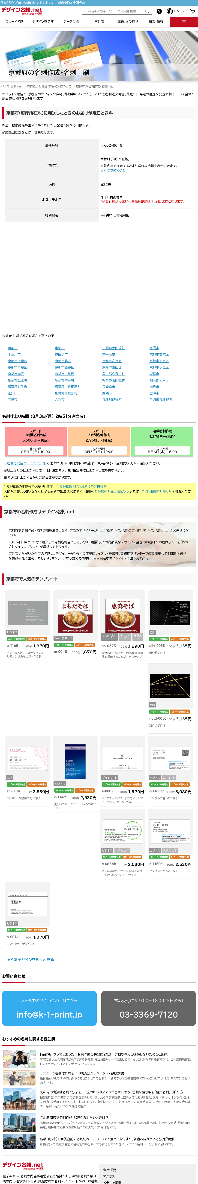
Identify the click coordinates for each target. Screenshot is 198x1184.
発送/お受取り (127, 21)
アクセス (109, 1176)
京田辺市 (61, 354)
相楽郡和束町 (159, 380)
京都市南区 (16, 373)
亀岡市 (154, 348)
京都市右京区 (159, 354)
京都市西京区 (64, 367)
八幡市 (60, 399)
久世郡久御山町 (113, 373)
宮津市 (154, 393)
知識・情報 (156, 21)
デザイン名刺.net (11, 86)
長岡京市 (108, 386)
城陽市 (154, 373)
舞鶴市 (107, 393)
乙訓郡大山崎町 (113, 348)
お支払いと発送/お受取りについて (49, 86)
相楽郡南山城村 (113, 380)
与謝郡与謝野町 (161, 399)
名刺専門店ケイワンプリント (26, 463)
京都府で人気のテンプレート (32, 579)
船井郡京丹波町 (66, 393)
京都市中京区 (17, 367)
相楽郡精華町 (64, 380)
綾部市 (13, 348)
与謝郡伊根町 (112, 399)
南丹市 (154, 386)
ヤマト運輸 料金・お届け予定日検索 (82, 486)
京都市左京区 (112, 361)
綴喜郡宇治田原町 (68, 386)
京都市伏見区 (159, 367)
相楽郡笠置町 (17, 380)
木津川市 (14, 354)
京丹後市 (108, 354)
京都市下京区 (159, 361)
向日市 (13, 399)
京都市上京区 (17, 361)
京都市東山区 (112, 367)
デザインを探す (43, 21)
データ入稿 (71, 21)
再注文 (99, 21)
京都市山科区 (64, 373)
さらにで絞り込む (113, 170)
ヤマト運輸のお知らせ (156, 491)
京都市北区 (63, 361)
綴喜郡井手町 (17, 386)
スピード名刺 (14, 21)
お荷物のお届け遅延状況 (112, 491)
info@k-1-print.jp (49, 1014)
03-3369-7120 (149, 1014)
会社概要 (109, 1170)
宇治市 (60, 348)
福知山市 (14, 393)
